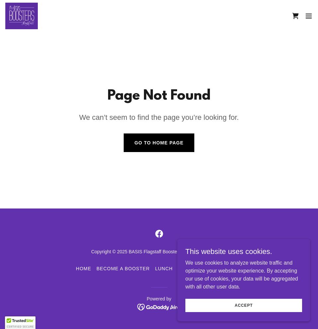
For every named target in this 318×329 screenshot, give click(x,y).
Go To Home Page (158, 142)
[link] (21, 16)
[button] (308, 16)
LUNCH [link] (164, 268)
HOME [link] (83, 268)
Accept (244, 305)
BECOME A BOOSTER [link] (123, 268)
